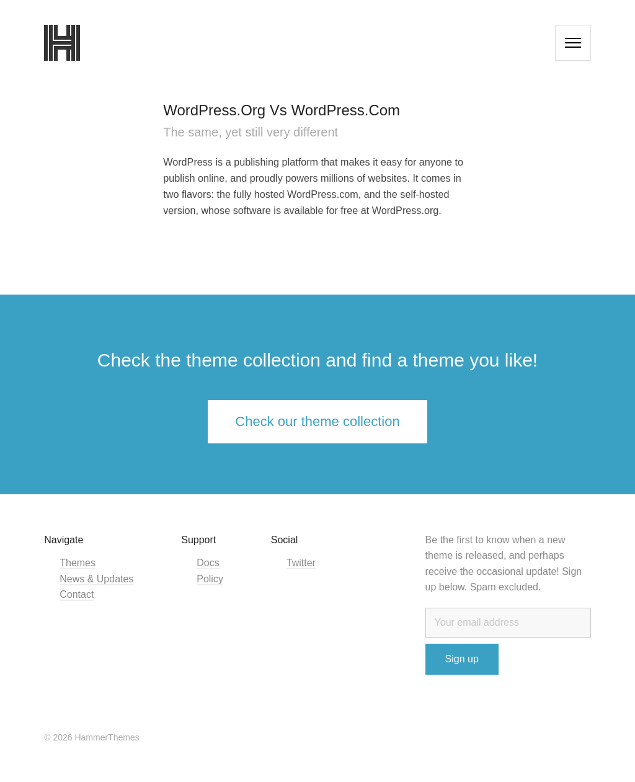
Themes (77, 563)
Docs (208, 563)
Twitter (301, 563)
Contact (77, 594)
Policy (210, 579)
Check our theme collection (317, 421)
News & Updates (96, 579)
